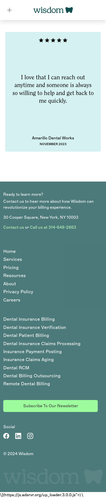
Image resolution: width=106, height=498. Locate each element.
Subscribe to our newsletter (50, 405)
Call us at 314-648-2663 (53, 227)
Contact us (13, 227)
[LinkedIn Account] (18, 436)
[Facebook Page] (6, 436)
